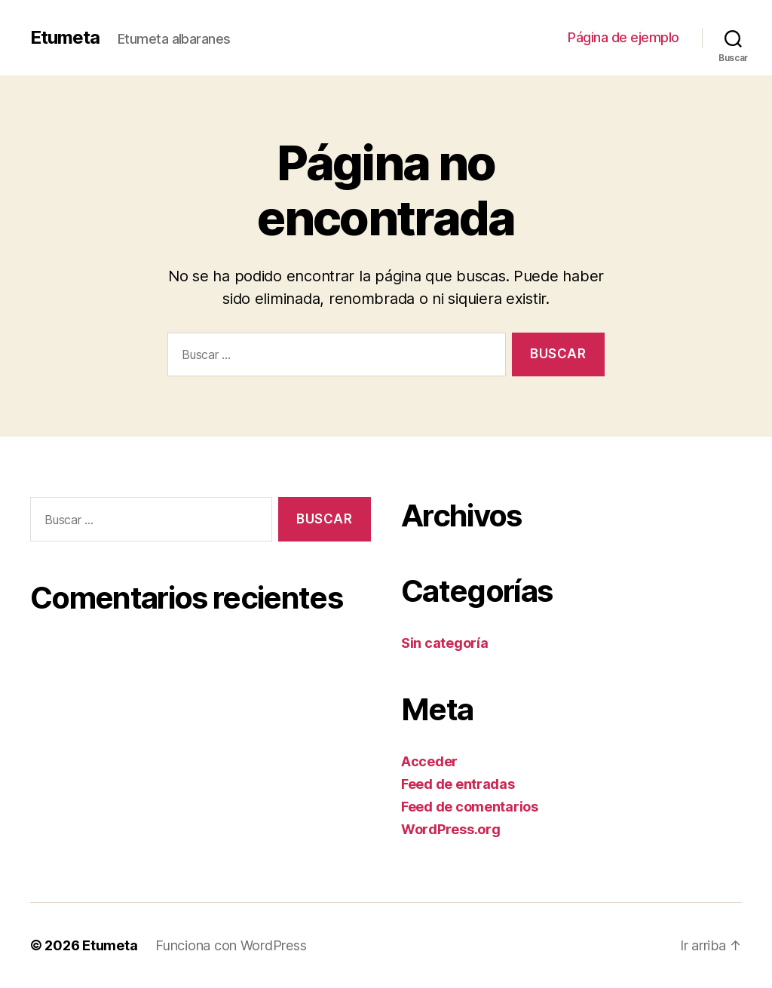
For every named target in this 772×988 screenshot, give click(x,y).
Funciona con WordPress (230, 945)
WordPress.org (451, 829)
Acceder (429, 761)
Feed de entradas (458, 784)
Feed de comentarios (469, 807)
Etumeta (65, 38)
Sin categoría (445, 643)
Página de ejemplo (623, 37)
